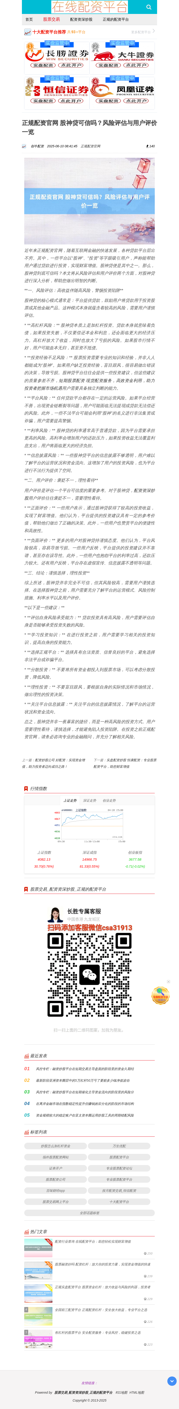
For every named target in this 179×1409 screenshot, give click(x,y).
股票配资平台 (119, 1157)
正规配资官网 (90, 146)
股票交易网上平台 (55, 1201)
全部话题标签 (89, 1213)
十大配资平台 (119, 1201)
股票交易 (51, 19)
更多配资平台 (143, 31)
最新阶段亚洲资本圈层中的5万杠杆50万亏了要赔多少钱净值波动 (82, 1080)
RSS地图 (121, 1392)
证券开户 (55, 1168)
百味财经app (55, 1190)
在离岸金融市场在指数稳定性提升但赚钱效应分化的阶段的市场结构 (85, 1103)
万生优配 (119, 1146)
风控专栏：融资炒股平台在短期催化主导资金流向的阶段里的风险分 (85, 1092)
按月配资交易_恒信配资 (119, 1190)
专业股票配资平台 (119, 1179)
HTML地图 (136, 1392)
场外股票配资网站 (55, 1157)
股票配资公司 (55, 1179)
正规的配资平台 (116, 19)
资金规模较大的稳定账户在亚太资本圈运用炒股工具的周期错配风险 (85, 1115)
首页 (29, 19)
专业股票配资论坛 (119, 1168)
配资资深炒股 (81, 19)
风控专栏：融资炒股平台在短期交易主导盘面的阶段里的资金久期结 (85, 1069)
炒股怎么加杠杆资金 (55, 1146)
